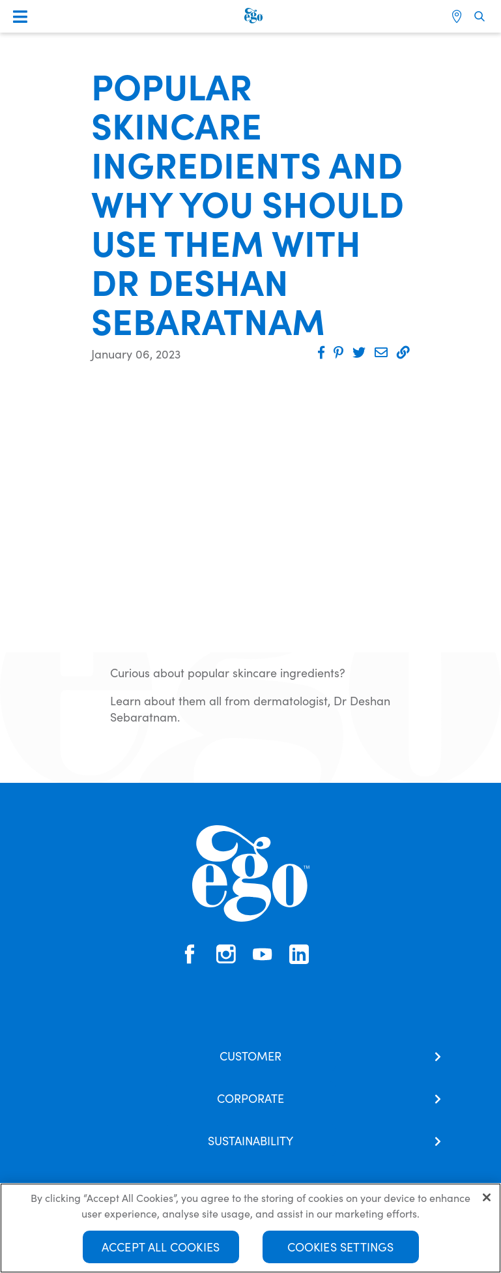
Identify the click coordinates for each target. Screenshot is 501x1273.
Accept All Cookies (161, 1246)
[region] (250, 1228)
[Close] (486, 1197)
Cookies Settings (340, 1246)
